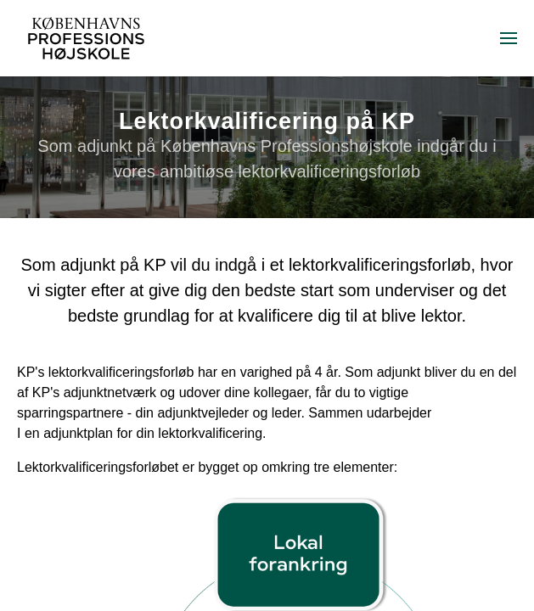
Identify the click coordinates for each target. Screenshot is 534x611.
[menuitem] (508, 38)
